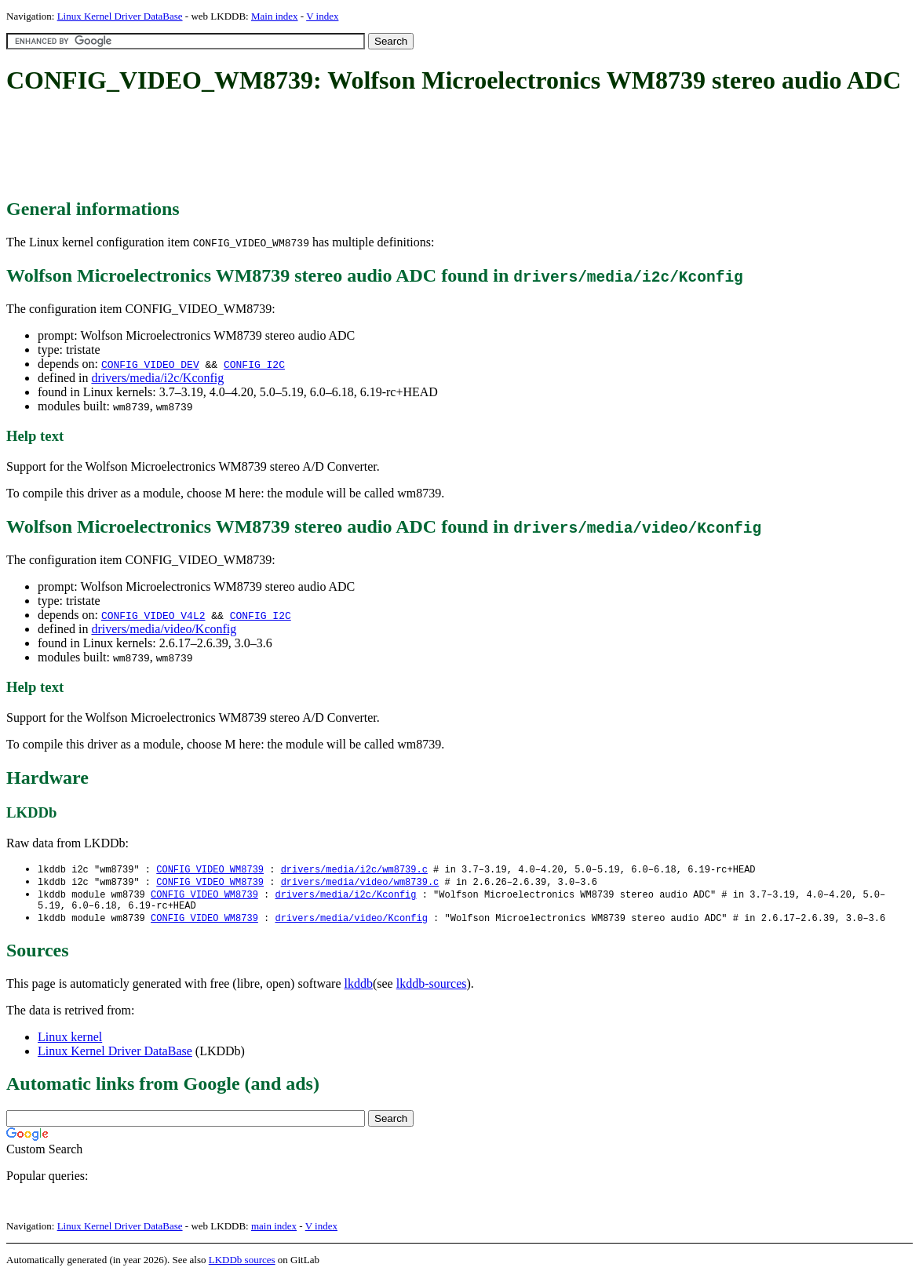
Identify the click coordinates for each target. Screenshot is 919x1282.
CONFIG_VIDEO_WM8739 (210, 869)
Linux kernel (70, 1042)
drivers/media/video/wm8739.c (360, 883)
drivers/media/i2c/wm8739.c (354, 869)
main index (274, 1231)
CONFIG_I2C (254, 364)
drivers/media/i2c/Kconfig (157, 377)
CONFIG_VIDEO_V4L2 (153, 615)
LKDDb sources (242, 1265)
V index (322, 16)
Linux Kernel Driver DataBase (120, 16)
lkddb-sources (431, 989)
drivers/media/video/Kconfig (163, 629)
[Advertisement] (292, 147)
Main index (274, 16)
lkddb (359, 989)
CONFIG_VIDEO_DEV (150, 364)
